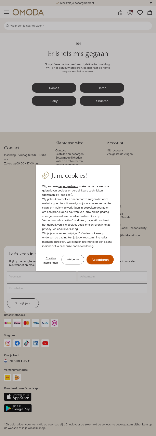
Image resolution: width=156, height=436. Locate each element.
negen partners (68, 186)
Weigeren (73, 259)
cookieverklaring (67, 229)
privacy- (47, 229)
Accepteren (100, 260)
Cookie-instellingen (50, 260)
